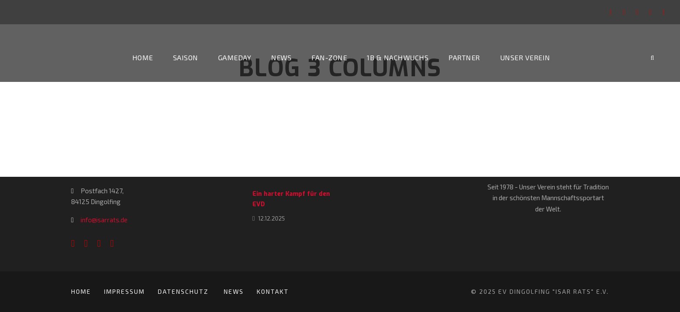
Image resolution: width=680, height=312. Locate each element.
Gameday (235, 57)
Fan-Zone (329, 57)
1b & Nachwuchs (397, 57)
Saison (185, 57)
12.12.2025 (271, 218)
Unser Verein (525, 57)
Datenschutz (184, 291)
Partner (464, 57)
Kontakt (273, 291)
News (281, 57)
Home (142, 57)
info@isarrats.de (104, 220)
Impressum (124, 291)
